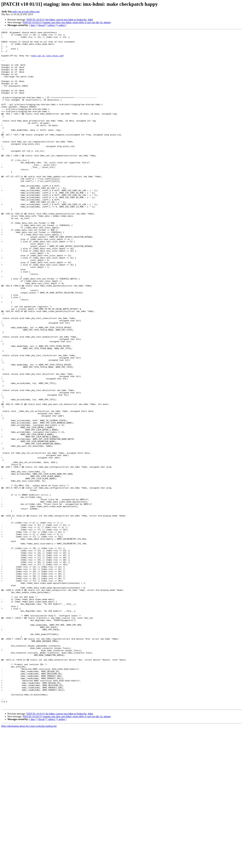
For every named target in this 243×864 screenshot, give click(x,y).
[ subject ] (52, 25)
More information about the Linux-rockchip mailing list (29, 861)
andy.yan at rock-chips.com (26, 11)
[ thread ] (41, 25)
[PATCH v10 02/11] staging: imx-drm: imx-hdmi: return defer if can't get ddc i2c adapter (67, 22)
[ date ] (32, 25)
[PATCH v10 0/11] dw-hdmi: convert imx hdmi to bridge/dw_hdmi (60, 19)
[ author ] (61, 25)
